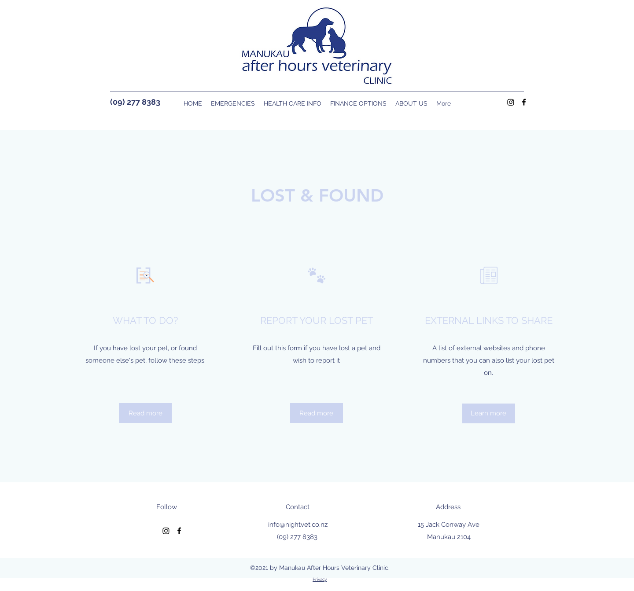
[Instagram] (510, 102)
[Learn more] (488, 413)
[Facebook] (524, 102)
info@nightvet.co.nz (298, 525)
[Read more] (145, 413)
